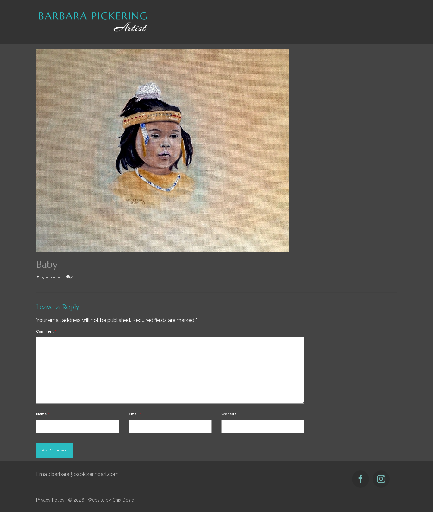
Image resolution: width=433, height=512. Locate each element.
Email (135, 414)
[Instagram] (381, 479)
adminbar (54, 277)
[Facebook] (360, 479)
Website (229, 414)
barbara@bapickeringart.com (85, 474)
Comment (46, 332)
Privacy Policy (50, 499)
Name (42, 414)
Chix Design (124, 499)
